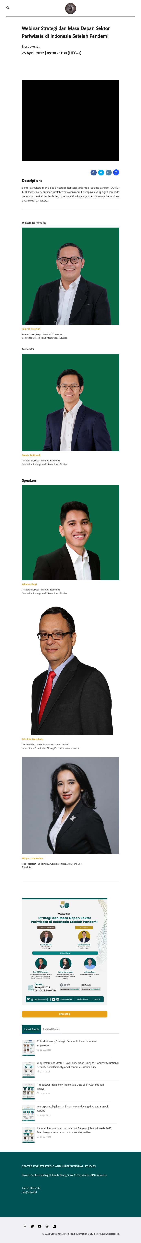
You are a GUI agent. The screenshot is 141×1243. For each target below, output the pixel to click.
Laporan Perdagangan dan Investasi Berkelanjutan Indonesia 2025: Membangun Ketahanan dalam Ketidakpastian (74, 1130)
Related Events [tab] (51, 1029)
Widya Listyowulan (32, 858)
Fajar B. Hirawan (31, 328)
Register (64, 1014)
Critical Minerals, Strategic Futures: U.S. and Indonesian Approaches (67, 1043)
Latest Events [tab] (31, 1029)
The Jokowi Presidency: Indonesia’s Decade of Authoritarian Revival (70, 1086)
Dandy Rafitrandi (31, 455)
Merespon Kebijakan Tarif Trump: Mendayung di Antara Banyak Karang (73, 1108)
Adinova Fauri (29, 584)
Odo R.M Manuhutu (32, 739)
